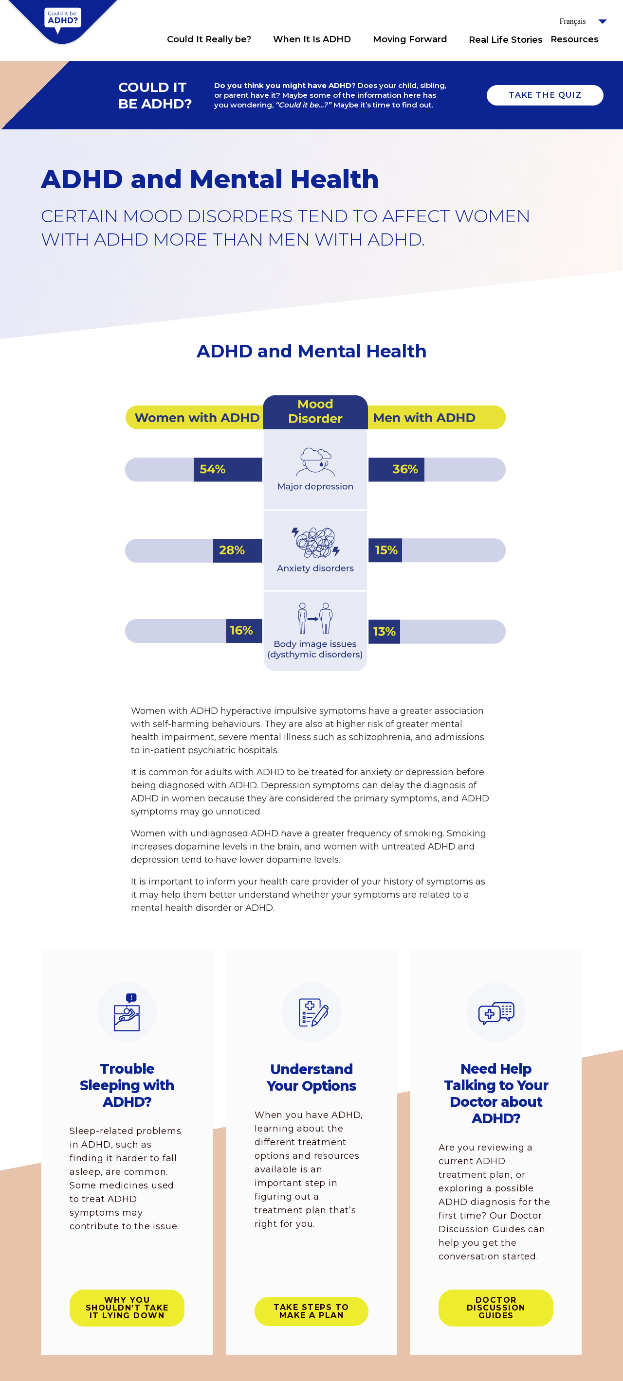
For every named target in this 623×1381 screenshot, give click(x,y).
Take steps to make (311, 1311)
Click (261, 39)
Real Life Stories (506, 40)
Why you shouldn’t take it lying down (127, 1307)
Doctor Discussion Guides (496, 1307)
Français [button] (573, 21)
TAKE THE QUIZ (545, 95)
